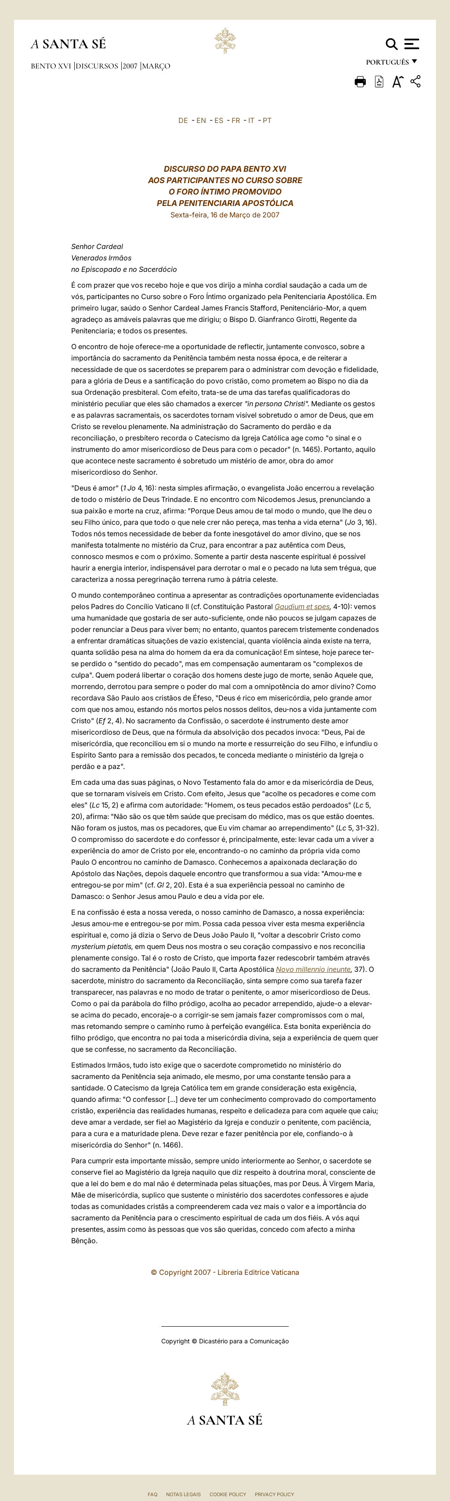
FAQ (152, 1494)
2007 (131, 66)
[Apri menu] (410, 43)
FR (236, 120)
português (387, 65)
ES (218, 120)
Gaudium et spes (302, 606)
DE (183, 120)
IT (251, 120)
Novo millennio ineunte (313, 969)
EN (201, 120)
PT (267, 120)
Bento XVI (52, 66)
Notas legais (183, 1494)
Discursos (98, 66)
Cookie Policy (228, 1494)
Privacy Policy (274, 1494)
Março (156, 66)
